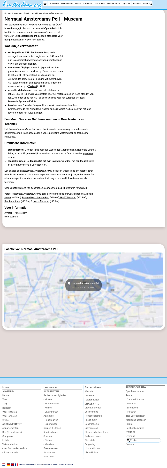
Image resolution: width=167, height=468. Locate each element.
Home (5, 387)
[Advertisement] (83, 235)
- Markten (89, 395)
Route (129, 395)
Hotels (5, 440)
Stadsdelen (90, 440)
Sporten (48, 436)
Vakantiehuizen (10, 444)
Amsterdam (53, 3)
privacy (39, 464)
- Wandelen (49, 444)
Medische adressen (136, 420)
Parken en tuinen (93, 436)
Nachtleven (49, 456)
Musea (78, 3)
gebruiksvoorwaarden (27, 464)
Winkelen (89, 391)
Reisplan (6, 408)
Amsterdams (44, 24)
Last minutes (50, 387)
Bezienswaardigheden (55, 395)
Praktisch (136, 3)
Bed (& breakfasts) (12, 432)
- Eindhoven (132, 407)
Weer (145, 3)
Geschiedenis (92, 424)
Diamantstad (91, 428)
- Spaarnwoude (10, 452)
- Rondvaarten (51, 420)
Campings (7, 436)
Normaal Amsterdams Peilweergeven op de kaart (83, 285)
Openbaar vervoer (135, 391)
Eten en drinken (93, 387)
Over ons (130, 436)
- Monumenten (51, 403)
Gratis (5, 420)
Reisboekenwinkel (135, 428)
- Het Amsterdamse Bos (14, 448)
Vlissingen (46, 75)
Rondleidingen (51, 432)
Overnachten (67, 3)
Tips (5, 403)
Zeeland (32, 86)
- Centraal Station (135, 399)
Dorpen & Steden (52, 428)
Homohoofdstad (93, 415)
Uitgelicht (126, 3)
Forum (129, 424)
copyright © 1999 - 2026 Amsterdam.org (58, 464)
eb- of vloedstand (28, 75)
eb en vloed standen (78, 94)
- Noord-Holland (93, 448)
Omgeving (90, 444)
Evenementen (113, 3)
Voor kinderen (9, 412)
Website (14, 216)
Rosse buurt (91, 420)
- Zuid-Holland (92, 452)
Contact (130, 444)
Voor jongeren (9, 416)
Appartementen (10, 428)
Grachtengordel (93, 407)
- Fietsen (48, 440)
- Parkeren (131, 411)
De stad (6, 395)
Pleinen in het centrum (96, 432)
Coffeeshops (91, 411)
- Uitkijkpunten (51, 411)
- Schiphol (131, 403)
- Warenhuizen (92, 399)
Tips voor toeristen (135, 415)
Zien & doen (99, 3)
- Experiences (50, 424)
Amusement (50, 452)
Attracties (87, 3)
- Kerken (48, 407)
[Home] (45, 3)
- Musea (48, 399)
